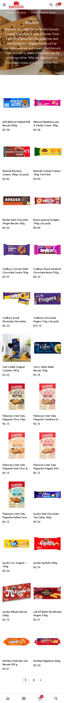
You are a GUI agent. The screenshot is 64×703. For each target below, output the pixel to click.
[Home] (8, 698)
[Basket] (57, 4)
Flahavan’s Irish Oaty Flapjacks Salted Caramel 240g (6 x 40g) (17, 517)
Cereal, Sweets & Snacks (43, 12)
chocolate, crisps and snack (24, 62)
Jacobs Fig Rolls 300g (45, 563)
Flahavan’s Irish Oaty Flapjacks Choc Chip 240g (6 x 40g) (14, 419)
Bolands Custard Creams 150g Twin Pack (47, 172)
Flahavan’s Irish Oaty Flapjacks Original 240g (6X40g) (46, 468)
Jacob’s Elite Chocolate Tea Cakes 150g (46, 515)
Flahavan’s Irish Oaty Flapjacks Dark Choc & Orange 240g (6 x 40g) (15, 468)
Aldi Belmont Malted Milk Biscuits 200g (16, 123)
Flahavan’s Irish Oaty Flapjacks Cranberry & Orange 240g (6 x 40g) (46, 419)
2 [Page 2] (34, 680)
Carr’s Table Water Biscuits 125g (43, 368)
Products (21, 12)
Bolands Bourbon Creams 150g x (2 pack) (16, 172)
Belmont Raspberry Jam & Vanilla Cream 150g (46, 123)
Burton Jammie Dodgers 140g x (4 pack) (46, 221)
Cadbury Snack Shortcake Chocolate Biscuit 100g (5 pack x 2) (16, 321)
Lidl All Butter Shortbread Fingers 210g (47, 613)
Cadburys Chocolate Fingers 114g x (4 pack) (46, 319)
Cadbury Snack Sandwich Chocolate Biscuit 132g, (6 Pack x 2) (47, 272)
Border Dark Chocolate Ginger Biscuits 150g (15, 221)
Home (10, 12)
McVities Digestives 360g (46, 661)
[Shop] (24, 698)
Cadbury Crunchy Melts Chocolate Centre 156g (15, 270)
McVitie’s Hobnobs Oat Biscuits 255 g (15, 662)
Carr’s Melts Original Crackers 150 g (14, 368)
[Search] (51, 4)
